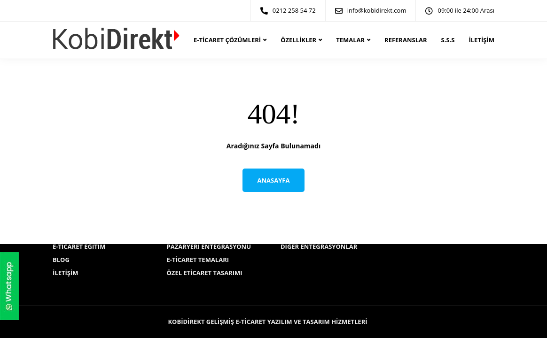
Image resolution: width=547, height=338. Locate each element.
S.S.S (448, 40)
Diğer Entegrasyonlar (319, 246)
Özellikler (298, 40)
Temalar (350, 40)
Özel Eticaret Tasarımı (204, 273)
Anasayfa (274, 180)
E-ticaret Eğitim (79, 246)
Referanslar (405, 40)
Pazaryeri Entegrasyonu (209, 246)
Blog (61, 259)
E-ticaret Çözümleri (227, 40)
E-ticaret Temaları (198, 259)
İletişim (481, 40)
